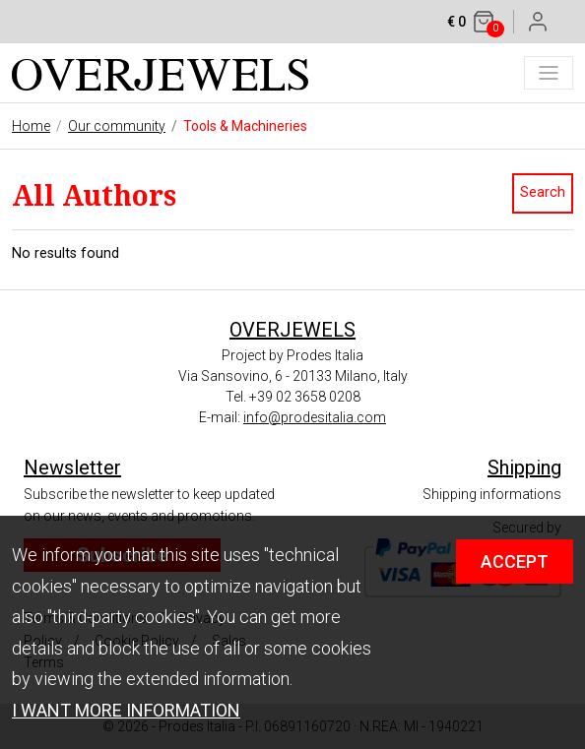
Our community (116, 126)
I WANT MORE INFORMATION (126, 710)
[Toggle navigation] (548, 73)
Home (31, 126)
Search (542, 192)
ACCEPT (515, 561)
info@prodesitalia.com (314, 417)
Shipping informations (491, 494)
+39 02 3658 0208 (304, 397)
